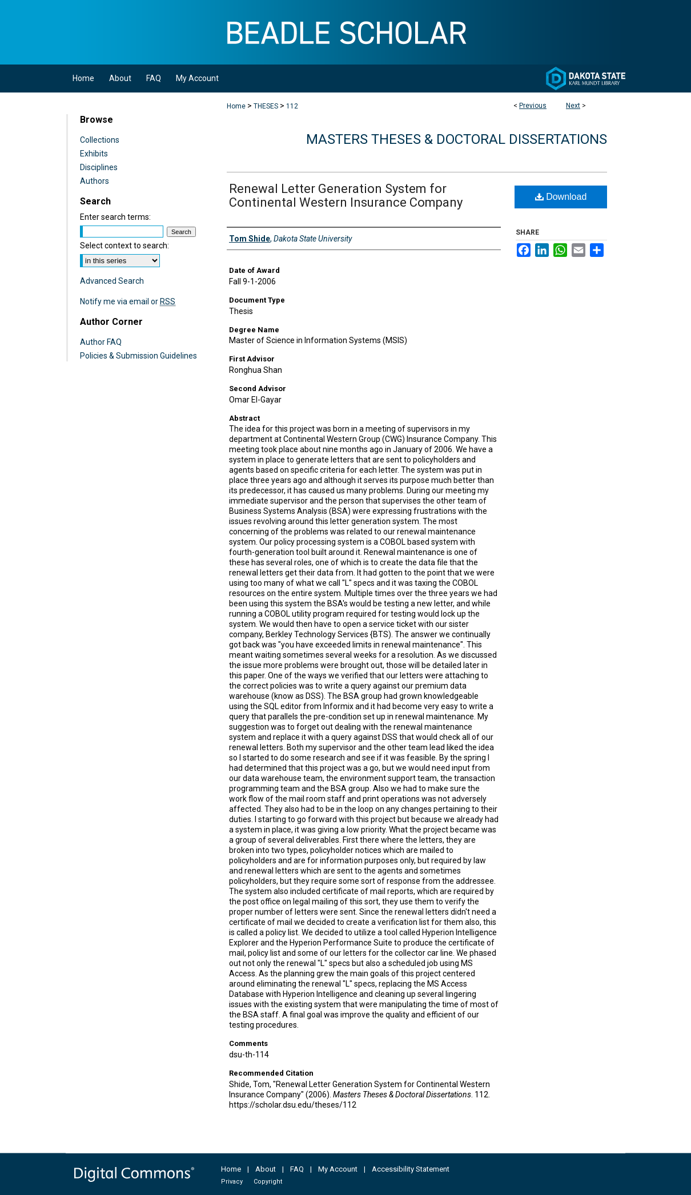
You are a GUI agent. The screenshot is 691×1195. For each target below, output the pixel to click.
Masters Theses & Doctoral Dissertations (456, 139)
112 (292, 106)
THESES (266, 106)
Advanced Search (112, 280)
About (265, 1169)
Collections (99, 139)
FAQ (297, 1169)
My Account (337, 1169)
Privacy (232, 1181)
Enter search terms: (115, 217)
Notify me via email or (127, 301)
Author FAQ (101, 342)
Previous (533, 106)
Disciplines (99, 167)
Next (573, 106)
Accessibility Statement (410, 1169)
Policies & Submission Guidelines (138, 355)
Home (236, 106)
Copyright (268, 1181)
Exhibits (94, 153)
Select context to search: (124, 245)
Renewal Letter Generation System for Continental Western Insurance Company (346, 196)
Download (561, 197)
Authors (94, 181)
